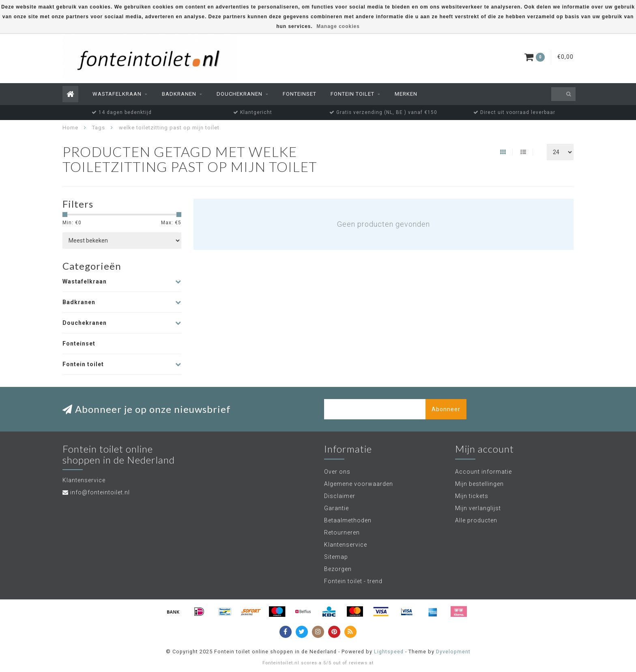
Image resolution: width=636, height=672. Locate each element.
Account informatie (483, 471)
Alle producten (476, 520)
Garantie (336, 508)
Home (70, 128)
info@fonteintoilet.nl (100, 492)
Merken (406, 94)
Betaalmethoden (348, 520)
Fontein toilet (352, 94)
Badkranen (179, 94)
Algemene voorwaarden (358, 484)
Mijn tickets (471, 496)
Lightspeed (389, 651)
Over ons (337, 471)
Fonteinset (299, 94)
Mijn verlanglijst (478, 508)
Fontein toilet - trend (353, 581)
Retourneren (342, 532)
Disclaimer (339, 496)
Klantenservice (345, 544)
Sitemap (336, 557)
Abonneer (446, 409)
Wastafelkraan (117, 94)
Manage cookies (338, 26)
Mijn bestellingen (479, 484)
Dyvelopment (453, 651)
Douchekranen (239, 94)
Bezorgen (338, 569)
